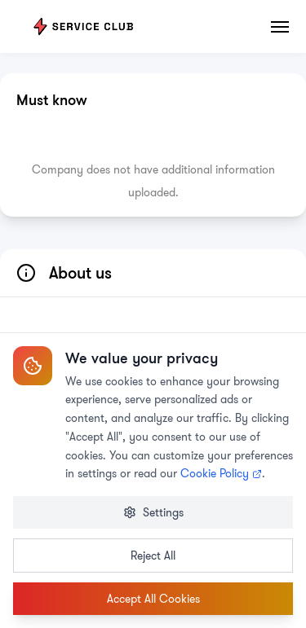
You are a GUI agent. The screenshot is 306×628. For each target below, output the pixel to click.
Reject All (153, 555)
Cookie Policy (221, 473)
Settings (153, 512)
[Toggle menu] (280, 27)
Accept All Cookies (153, 598)
